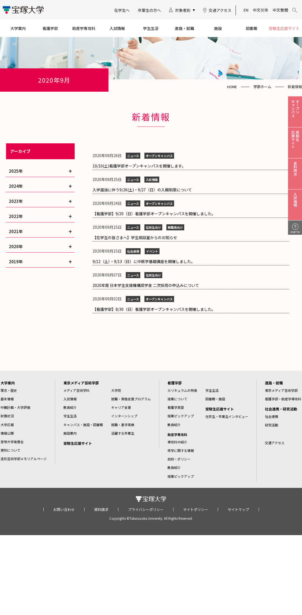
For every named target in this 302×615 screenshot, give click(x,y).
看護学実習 (175, 407)
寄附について (10, 450)
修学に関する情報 (180, 450)
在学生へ (122, 10)
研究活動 (271, 425)
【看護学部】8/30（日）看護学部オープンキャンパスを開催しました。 (154, 309)
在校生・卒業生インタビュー (226, 416)
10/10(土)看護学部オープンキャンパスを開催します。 (139, 166)
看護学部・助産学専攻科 (283, 398)
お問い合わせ (64, 509)
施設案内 (70, 433)
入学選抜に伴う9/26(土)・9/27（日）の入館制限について (142, 189)
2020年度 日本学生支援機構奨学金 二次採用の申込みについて (146, 285)
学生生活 (150, 28)
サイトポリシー (195, 509)
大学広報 (7, 424)
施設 (218, 28)
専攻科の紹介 (177, 442)
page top (295, 231)
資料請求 (101, 509)
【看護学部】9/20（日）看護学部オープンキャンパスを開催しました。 (154, 213)
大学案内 (18, 28)
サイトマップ (238, 509)
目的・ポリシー (179, 459)
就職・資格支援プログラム (131, 398)
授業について (177, 398)
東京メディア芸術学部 (81, 383)
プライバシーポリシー (146, 509)
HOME (232, 86)
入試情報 (117, 28)
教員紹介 (70, 407)
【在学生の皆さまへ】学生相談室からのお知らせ (135, 237)
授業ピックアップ (180, 415)
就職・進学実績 (122, 424)
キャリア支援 (121, 407)
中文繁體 (280, 10)
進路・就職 (184, 28)
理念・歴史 (9, 390)
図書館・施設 (215, 398)
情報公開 (7, 433)
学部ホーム (262, 86)
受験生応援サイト (284, 28)
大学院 (116, 390)
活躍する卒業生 (122, 433)
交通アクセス (220, 10)
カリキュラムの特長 (182, 390)
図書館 (251, 28)
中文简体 (260, 10)
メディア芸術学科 (76, 390)
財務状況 (7, 415)
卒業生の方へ (149, 10)
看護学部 (50, 28)
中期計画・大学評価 (15, 407)
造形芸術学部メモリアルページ (24, 458)
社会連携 (271, 416)
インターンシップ (124, 415)
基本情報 (7, 398)
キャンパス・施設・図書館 (83, 424)
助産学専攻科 (83, 28)
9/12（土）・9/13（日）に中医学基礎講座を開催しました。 (144, 261)
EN (246, 10)
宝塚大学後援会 (12, 441)
